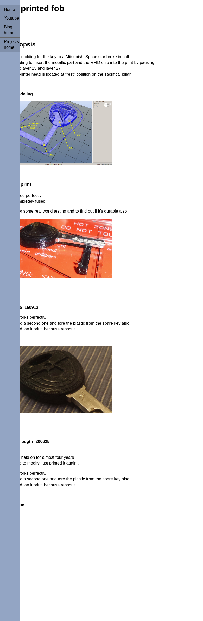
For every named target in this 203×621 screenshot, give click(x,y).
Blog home (9, 30)
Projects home (11, 44)
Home (9, 9)
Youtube (11, 18)
